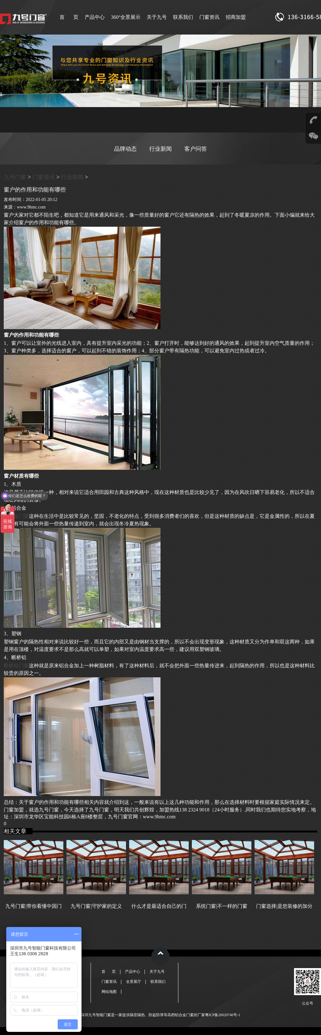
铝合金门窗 (16, 516)
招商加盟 (236, 17)
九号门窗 (15, 177)
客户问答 (195, 149)
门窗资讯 (209, 17)
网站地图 (109, 991)
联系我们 (183, 17)
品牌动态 (125, 149)
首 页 (69, 17)
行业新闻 (160, 149)
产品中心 (95, 17)
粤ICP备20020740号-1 (222, 1015)
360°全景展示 (125, 17)
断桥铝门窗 (16, 665)
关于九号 (157, 17)
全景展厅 (133, 981)
